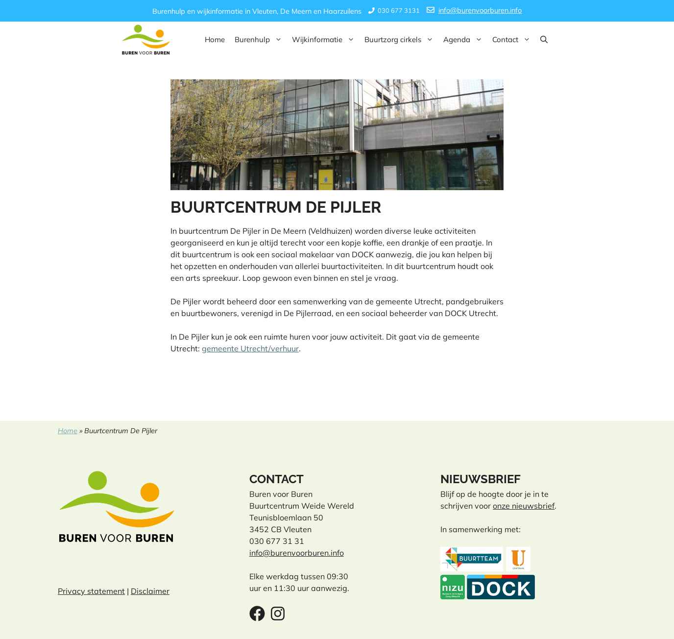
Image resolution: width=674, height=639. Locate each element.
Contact (513, 39)
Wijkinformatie (326, 39)
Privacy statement (91, 591)
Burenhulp (261, 39)
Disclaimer (150, 591)
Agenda (465, 39)
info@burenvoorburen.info (480, 10)
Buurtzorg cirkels (401, 39)
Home (215, 39)
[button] (544, 39)
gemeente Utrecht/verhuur (250, 348)
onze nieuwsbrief (523, 506)
